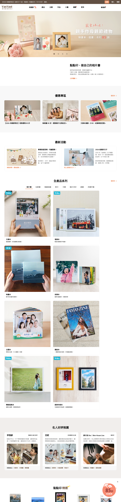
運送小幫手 (21, 481)
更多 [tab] (82, 7)
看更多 (114, 95)
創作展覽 (7, 484)
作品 (58, 7)
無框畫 (27, 317)
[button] (15, 349)
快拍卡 (66, 317)
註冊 (107, 2)
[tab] (43, 7)
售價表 (20, 484)
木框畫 (21, 317)
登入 (113, 2)
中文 (114, 499)
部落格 (49, 484)
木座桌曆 (60, 317)
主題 (51, 7)
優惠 (74, 7)
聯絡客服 (36, 484)
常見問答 (36, 481)
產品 (43, 7)
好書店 (62, 481)
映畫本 (92, 317)
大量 (66, 7)
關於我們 (49, 481)
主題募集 (7, 481)
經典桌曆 (98, 317)
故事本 (54, 317)
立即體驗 (73, 78)
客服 (118, 2)
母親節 (32, 7)
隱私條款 (36, 487)
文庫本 (16, 317)
